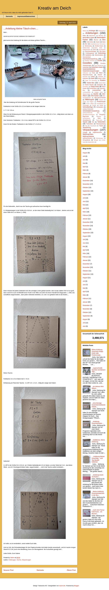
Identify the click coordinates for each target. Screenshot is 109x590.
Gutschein (86, 67)
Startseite (9, 16)
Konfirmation (93, 88)
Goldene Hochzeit (90, 60)
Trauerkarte (93, 125)
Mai (84, 163)
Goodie (99, 60)
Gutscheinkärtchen (89, 69)
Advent (84, 30)
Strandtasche (87, 120)
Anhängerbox (102, 30)
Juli (84, 156)
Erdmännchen (86, 49)
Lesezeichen (96, 90)
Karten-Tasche (89, 85)
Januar (85, 177)
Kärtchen (85, 78)
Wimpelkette (86, 140)
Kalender (100, 76)
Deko (104, 42)
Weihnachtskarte (88, 136)
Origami (101, 99)
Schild (101, 105)
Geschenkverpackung (90, 59)
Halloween (85, 73)
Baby (84, 35)
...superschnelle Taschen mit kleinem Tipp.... (99, 370)
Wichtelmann (99, 138)
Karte (92, 78)
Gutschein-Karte (96, 67)
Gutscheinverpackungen (91, 71)
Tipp (86, 125)
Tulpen (101, 126)
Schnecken (99, 107)
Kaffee (93, 76)
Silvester (98, 116)
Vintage (85, 132)
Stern (99, 118)
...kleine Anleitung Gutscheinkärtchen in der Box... (98, 493)
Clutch (98, 42)
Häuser (100, 74)
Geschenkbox (99, 55)
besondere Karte (88, 37)
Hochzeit (85, 76)
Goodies (87, 63)
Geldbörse (88, 55)
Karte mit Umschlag (91, 80)
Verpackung (87, 127)
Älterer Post (71, 570)
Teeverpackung (101, 124)
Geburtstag (102, 53)
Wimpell (96, 140)
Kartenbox (100, 85)
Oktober (85, 187)
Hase (93, 73)
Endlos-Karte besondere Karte (92, 47)
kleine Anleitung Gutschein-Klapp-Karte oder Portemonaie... (97, 352)
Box (104, 40)
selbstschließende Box (91, 112)
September (86, 191)
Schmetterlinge (88, 107)
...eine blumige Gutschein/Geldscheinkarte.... (98, 405)
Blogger (76, 586)
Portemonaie (101, 101)
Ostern (84, 101)
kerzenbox (85, 86)
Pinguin (92, 101)
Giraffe (104, 59)
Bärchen (101, 35)
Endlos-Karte (99, 46)
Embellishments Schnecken (98, 44)
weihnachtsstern (88, 138)
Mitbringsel (89, 100)
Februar (85, 173)
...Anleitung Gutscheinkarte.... (98, 422)
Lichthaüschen (87, 92)
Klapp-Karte (95, 86)
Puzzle (94, 105)
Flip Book (102, 51)
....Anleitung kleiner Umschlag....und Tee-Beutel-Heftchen (98, 459)
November (86, 184)
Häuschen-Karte (88, 74)
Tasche (19, 560)
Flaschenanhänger (90, 51)
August (85, 153)
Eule (94, 49)
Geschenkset (87, 57)
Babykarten (92, 35)
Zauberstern (91, 142)
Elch (86, 44)
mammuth (62, 586)
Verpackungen (26, 560)
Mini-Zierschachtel (100, 97)
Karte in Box (102, 78)
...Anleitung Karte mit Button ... (97, 476)
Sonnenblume (86, 118)
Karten (103, 80)
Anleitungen (12, 560)
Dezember (86, 180)
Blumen (96, 40)
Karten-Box (90, 83)
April (84, 167)
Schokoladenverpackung (91, 111)
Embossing (88, 46)
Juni (84, 160)
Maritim (95, 94)
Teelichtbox (89, 124)
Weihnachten (88, 134)
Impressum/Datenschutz (26, 16)
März (84, 170)
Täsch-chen (99, 120)
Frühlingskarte (89, 53)
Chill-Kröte (90, 42)
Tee (93, 122)
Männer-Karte (86, 94)
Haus (101, 73)
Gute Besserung (98, 65)
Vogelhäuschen (97, 132)
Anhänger (92, 31)
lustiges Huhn (99, 92)
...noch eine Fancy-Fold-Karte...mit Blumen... (98, 512)
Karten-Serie (102, 82)
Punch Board (90, 103)
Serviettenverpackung (88, 114)
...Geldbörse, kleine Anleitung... (98, 441)
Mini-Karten (95, 96)
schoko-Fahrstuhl (88, 109)
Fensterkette (102, 49)
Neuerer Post (8, 570)
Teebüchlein (101, 122)
